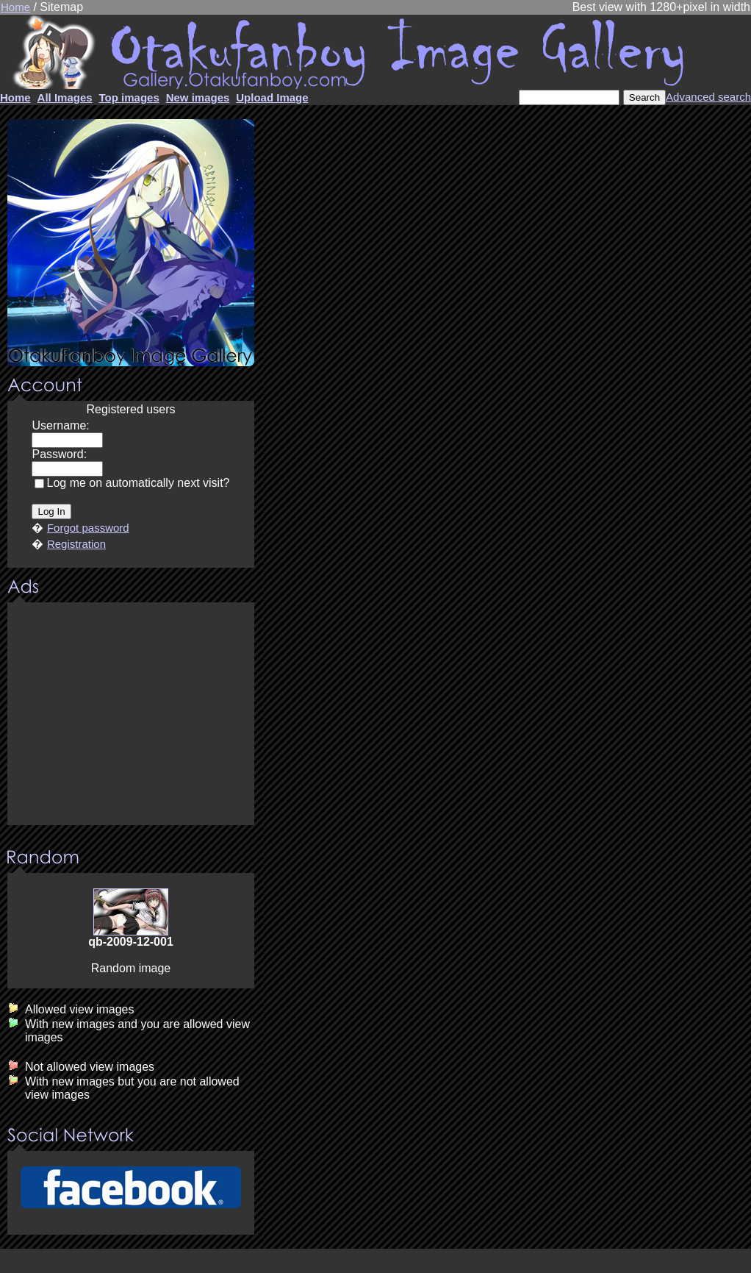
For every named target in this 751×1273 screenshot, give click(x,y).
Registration (76, 544)
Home (15, 7)
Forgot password (88, 527)
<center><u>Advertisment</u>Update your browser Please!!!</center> (130, 715)
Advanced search (708, 96)
